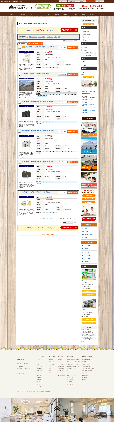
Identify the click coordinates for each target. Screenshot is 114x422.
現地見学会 (22, 13)
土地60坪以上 (70, 373)
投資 (59, 37)
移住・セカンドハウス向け (73, 375)
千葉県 (84, 48)
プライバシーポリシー (42, 386)
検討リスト (51, 373)
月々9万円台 (70, 384)
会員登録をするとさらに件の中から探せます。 (52, 30)
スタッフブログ (40, 364)
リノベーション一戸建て (73, 368)
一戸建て (31, 13)
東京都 (84, 50)
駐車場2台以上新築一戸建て (73, 366)
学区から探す (86, 231)
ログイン (91, 1)
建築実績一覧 (40, 375)
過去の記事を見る (88, 118)
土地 (48, 13)
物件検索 (84, 228)
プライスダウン (62, 361)
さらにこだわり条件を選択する (89, 74)
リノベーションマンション (73, 370)
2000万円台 (61, 368)
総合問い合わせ (40, 381)
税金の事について (41, 373)
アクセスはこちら (88, 294)
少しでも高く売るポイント (88, 373)
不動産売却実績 (85, 364)
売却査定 (84, 361)
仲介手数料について (86, 377)
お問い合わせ (92, 13)
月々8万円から (86, 258)
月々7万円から (86, 255)
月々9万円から (86, 262)
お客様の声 (66, 13)
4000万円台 (61, 373)
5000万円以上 (61, 375)
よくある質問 (85, 375)
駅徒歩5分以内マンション (73, 364)
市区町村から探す (87, 234)
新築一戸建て (33, 37)
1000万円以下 (61, 364)
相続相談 (84, 379)
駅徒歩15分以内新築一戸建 (73, 361)
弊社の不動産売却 (86, 359)
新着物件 (60, 359)
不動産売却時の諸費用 (87, 370)
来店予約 (101, 13)
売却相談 (83, 13)
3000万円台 (61, 370)
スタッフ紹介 (56, 13)
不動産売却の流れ (86, 366)
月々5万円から (86, 249)
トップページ (40, 359)
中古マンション (87, 37)
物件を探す (13, 13)
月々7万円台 (70, 379)
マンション (40, 13)
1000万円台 (61, 366)
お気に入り (72, 1)
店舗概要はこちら (88, 291)
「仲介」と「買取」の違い (88, 368)
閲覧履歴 (81, 1)
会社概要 (74, 13)
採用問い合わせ (40, 384)
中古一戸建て (41, 37)
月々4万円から (86, 245)
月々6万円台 (70, 377)
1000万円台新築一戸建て (73, 359)
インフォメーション (42, 361)
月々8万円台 (70, 381)
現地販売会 (85, 238)
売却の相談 (39, 370)
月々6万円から (86, 252)
